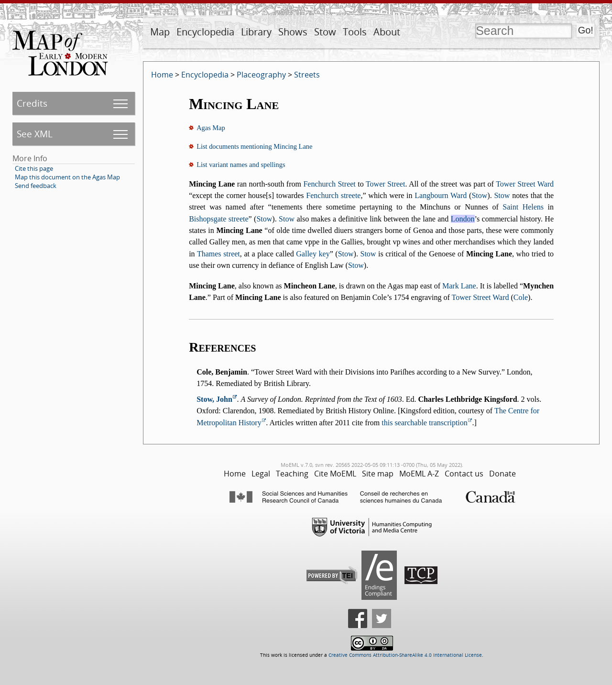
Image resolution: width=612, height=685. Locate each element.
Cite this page (34, 168)
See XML (35, 133)
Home (162, 74)
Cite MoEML (335, 473)
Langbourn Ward (441, 195)
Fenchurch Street (329, 184)
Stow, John (214, 399)
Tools (355, 31)
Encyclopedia (205, 31)
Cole (521, 297)
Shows (292, 31)
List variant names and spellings (241, 164)
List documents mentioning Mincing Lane (254, 146)
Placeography (261, 74)
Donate (502, 473)
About (386, 31)
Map (160, 31)
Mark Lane (459, 286)
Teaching (292, 473)
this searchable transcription (425, 423)
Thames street (218, 254)
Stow (325, 31)
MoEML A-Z (419, 473)
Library (256, 31)
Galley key (312, 254)
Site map (377, 473)
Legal (260, 473)
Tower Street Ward (525, 184)
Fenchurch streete (333, 195)
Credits (32, 103)
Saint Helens (523, 207)
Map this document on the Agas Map (67, 177)
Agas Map (211, 128)
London (463, 219)
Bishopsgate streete (218, 219)
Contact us (464, 473)
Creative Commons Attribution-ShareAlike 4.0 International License (405, 655)
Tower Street (385, 184)
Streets (307, 74)
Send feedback (35, 185)
